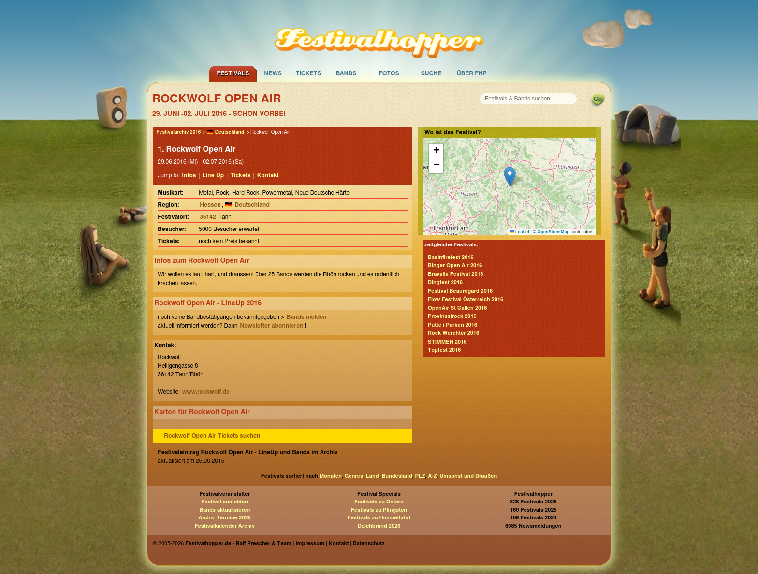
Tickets (308, 73)
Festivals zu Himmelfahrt (378, 517)
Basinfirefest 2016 (451, 257)
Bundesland (396, 476)
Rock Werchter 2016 (453, 333)
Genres (354, 476)
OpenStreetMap (554, 232)
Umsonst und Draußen (468, 476)
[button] (510, 177)
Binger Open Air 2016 (455, 265)
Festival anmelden (224, 501)
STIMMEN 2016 (447, 341)
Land (372, 476)
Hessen (210, 205)
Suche (431, 73)
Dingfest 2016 (445, 282)
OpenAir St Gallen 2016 (457, 308)
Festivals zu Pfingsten (379, 510)
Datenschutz (369, 543)
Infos (189, 175)
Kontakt (268, 175)
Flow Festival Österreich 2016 (465, 299)
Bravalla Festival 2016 (455, 274)
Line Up (213, 175)
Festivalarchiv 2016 (178, 132)
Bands (346, 73)
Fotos (389, 73)
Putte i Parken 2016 (452, 325)
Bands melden (307, 317)
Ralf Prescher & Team (264, 543)
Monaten (331, 476)
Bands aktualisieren (224, 510)
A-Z (432, 476)
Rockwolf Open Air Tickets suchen (212, 436)
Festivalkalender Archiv (224, 526)
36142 (208, 217)
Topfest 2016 (444, 350)
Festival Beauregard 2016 (460, 291)
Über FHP (472, 73)
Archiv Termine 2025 (225, 517)
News (273, 73)
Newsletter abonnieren (271, 326)
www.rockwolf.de (206, 392)
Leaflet (520, 232)
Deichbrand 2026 (379, 526)
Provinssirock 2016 (452, 316)
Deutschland (229, 132)
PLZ (420, 476)
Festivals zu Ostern (379, 501)
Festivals (233, 73)
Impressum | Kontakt (322, 543)
